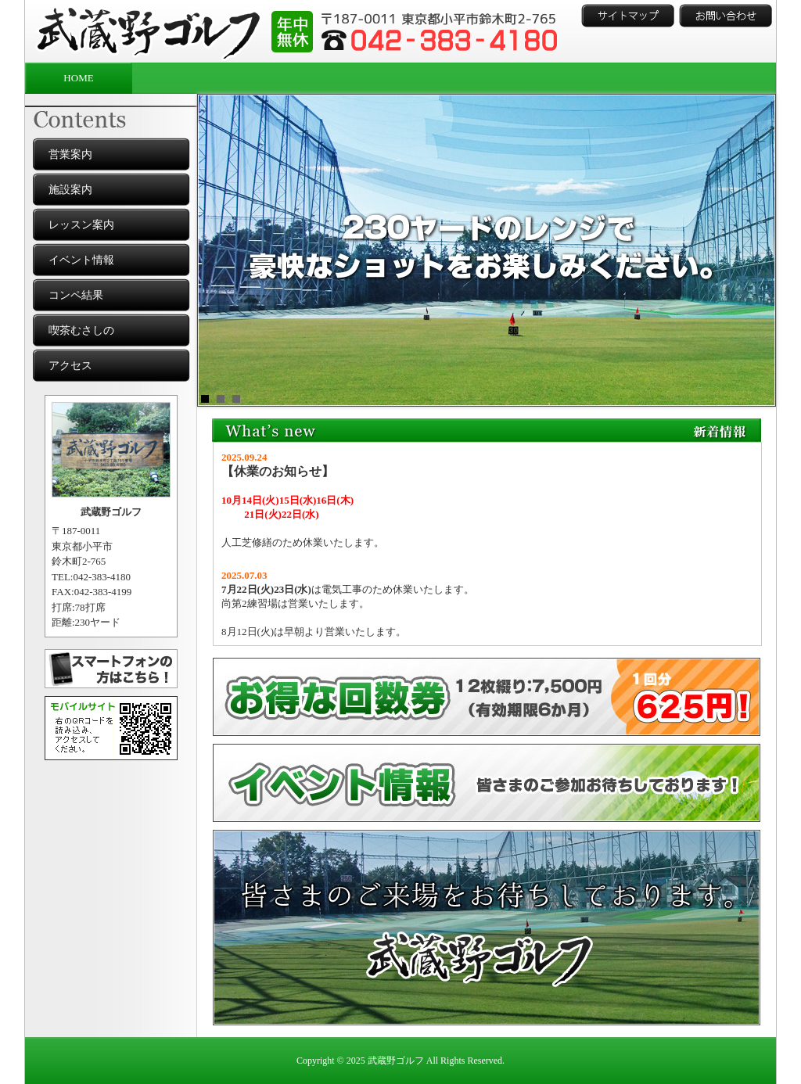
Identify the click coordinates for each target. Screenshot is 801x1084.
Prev (217, 250)
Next (755, 250)
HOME (78, 78)
